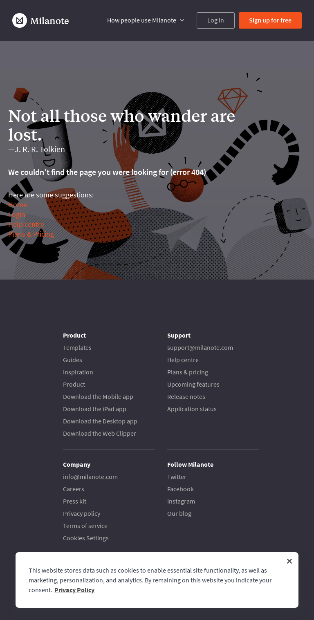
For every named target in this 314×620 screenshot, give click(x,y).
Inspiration (78, 372)
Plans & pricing (187, 372)
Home (17, 204)
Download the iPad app (94, 409)
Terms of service (85, 526)
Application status (192, 409)
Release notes (186, 396)
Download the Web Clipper (99, 433)
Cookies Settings (86, 538)
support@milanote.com (200, 347)
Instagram (181, 501)
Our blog (179, 513)
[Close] (289, 561)
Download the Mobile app (98, 396)
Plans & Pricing (31, 234)
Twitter (176, 476)
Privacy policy (81, 513)
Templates (77, 347)
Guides (72, 360)
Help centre (26, 224)
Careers (73, 489)
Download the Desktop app (100, 421)
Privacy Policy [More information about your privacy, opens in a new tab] (74, 590)
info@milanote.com (90, 476)
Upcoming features (193, 384)
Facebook (180, 489)
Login (16, 214)
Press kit (74, 501)
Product (74, 384)
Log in (215, 20)
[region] (157, 580)
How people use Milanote (141, 20)
